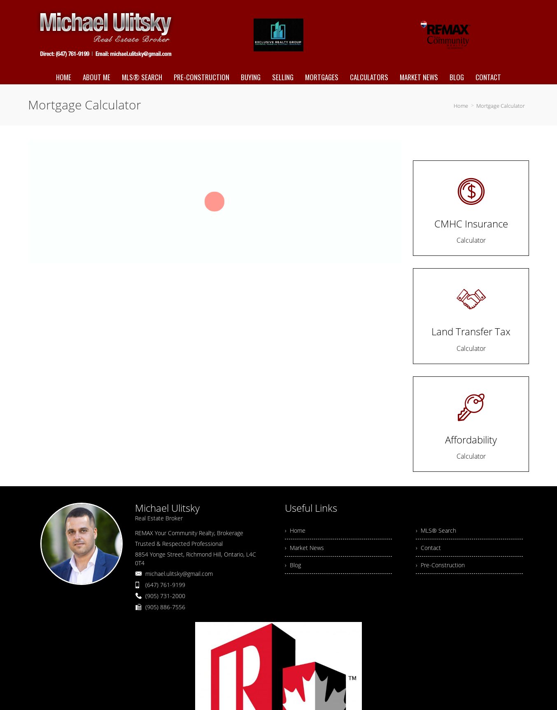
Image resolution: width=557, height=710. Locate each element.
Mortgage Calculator (500, 105)
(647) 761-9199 (165, 585)
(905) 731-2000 (165, 596)
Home (461, 105)
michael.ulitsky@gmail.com (179, 574)
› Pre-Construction (440, 565)
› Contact (428, 548)
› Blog (293, 565)
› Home (295, 530)
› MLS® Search (436, 530)
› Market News (304, 548)
